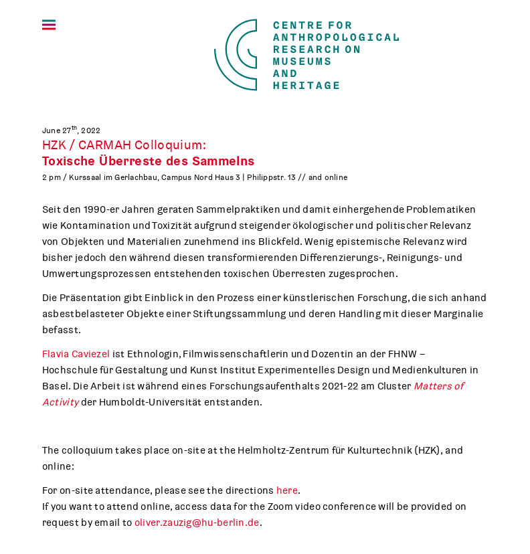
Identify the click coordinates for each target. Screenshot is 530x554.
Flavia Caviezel (76, 354)
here (287, 490)
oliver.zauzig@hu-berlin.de (197, 522)
